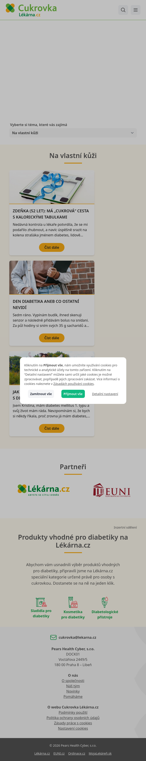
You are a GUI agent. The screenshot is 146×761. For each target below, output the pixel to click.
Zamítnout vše (41, 394)
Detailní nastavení (105, 394)
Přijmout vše (73, 394)
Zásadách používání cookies (73, 384)
